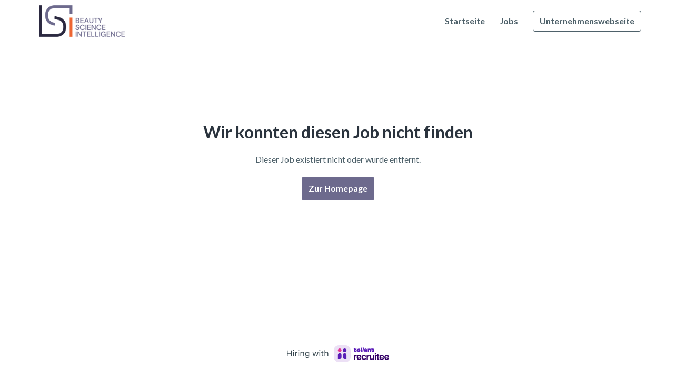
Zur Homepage (338, 188)
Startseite (465, 21)
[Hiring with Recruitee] (338, 353)
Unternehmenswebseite (587, 21)
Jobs (509, 21)
